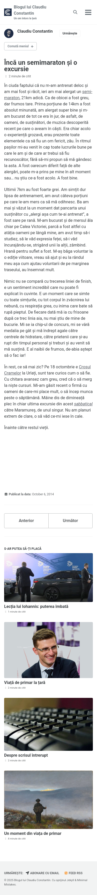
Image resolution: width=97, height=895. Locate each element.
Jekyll (70, 880)
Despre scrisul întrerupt (26, 755)
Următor (70, 520)
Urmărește (70, 33)
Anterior (26, 520)
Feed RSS (73, 873)
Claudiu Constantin (35, 31)
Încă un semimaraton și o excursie (40, 66)
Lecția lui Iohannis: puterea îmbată (36, 606)
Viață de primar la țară (24, 682)
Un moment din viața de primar (32, 833)
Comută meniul (18, 46)
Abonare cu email (42, 873)
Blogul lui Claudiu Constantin (38, 12)
